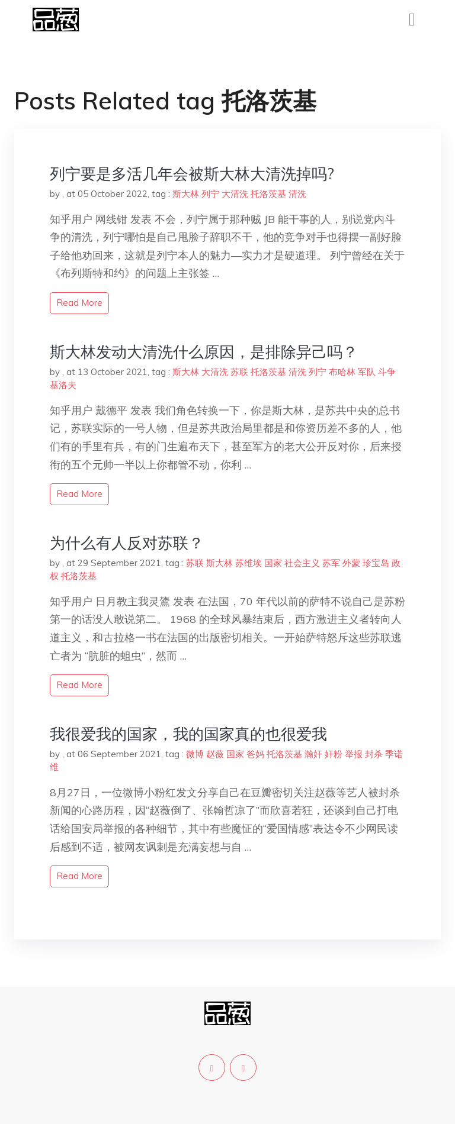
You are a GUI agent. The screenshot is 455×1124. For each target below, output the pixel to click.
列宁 (210, 193)
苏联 (239, 371)
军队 (367, 371)
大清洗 (235, 193)
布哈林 (342, 371)
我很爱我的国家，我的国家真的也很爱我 (188, 734)
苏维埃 (248, 563)
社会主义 (302, 563)
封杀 (374, 754)
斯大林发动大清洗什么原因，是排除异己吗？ (204, 351)
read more (79, 302)
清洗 (297, 193)
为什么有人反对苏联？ (127, 543)
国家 (273, 563)
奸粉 (333, 754)
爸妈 (255, 754)
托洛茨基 (268, 193)
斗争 (387, 371)
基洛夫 (63, 384)
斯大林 (185, 193)
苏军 (331, 563)
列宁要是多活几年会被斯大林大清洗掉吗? (192, 173)
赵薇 (215, 754)
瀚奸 (313, 754)
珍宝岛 (376, 563)
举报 (354, 754)
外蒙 (351, 563)
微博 (195, 754)
